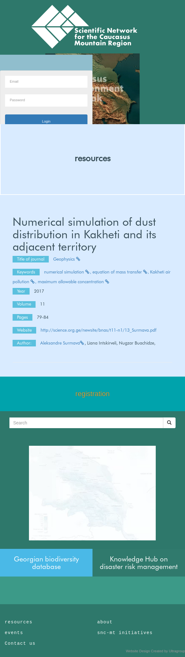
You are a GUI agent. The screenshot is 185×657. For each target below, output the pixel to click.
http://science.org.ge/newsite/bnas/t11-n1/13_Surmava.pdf (98, 330)
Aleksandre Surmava (62, 342)
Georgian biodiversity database (46, 563)
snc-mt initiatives (125, 632)
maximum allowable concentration (74, 281)
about (105, 622)
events (14, 632)
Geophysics (67, 259)
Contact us (20, 643)
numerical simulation (67, 271)
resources (92, 158)
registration (93, 394)
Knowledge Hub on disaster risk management (139, 563)
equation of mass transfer (120, 271)
